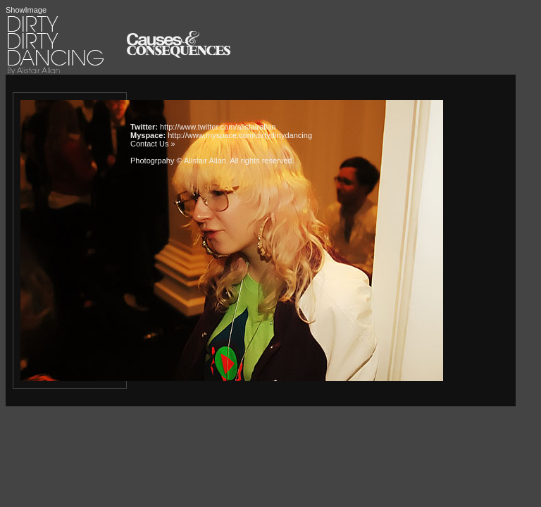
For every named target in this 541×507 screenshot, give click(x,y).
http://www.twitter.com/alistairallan (217, 127)
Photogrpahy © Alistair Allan (178, 160)
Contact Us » (152, 143)
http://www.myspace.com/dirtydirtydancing (240, 135)
